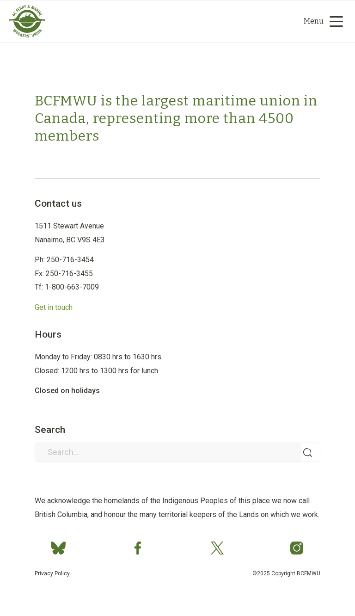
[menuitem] (260, 21)
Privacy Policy (52, 573)
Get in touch (54, 307)
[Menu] (320, 21)
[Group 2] (27, 35)
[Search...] (177, 452)
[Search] (232, 21)
